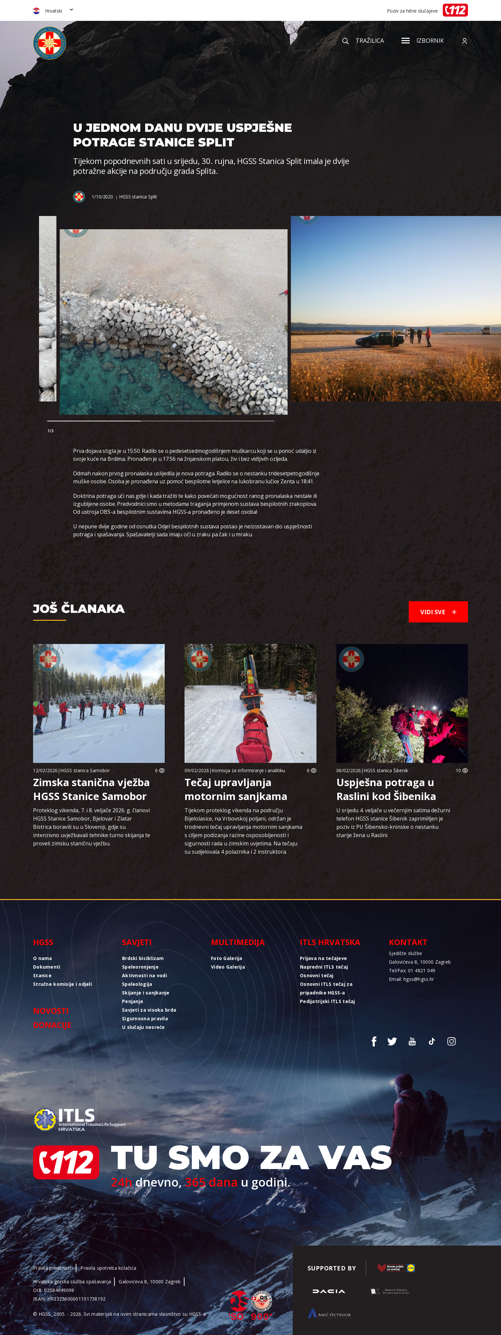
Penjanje (132, 1001)
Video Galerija (228, 967)
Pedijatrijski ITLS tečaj (327, 1001)
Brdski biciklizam (143, 958)
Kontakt (408, 941)
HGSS (43, 941)
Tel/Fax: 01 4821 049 (412, 970)
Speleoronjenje (140, 967)
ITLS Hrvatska (330, 941)
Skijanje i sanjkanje (146, 992)
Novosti (51, 1010)
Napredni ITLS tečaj (324, 967)
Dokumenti (47, 967)
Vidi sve (438, 612)
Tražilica (363, 40)
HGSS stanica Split (138, 196)
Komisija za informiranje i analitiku (248, 770)
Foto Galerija (226, 958)
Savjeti (137, 941)
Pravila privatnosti (53, 1268)
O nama (42, 958)
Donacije (52, 1024)
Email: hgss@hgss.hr (411, 979)
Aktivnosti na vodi (144, 975)
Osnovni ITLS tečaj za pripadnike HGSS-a (326, 988)
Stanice (42, 975)
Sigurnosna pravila (145, 1018)
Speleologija (137, 984)
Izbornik (422, 40)
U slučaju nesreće (143, 1027)
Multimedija (238, 941)
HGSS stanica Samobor (85, 770)
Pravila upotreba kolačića (108, 1268)
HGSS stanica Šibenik (385, 770)
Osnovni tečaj (317, 975)
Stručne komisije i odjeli (62, 984)
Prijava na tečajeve (323, 958)
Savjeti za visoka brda (149, 1010)
